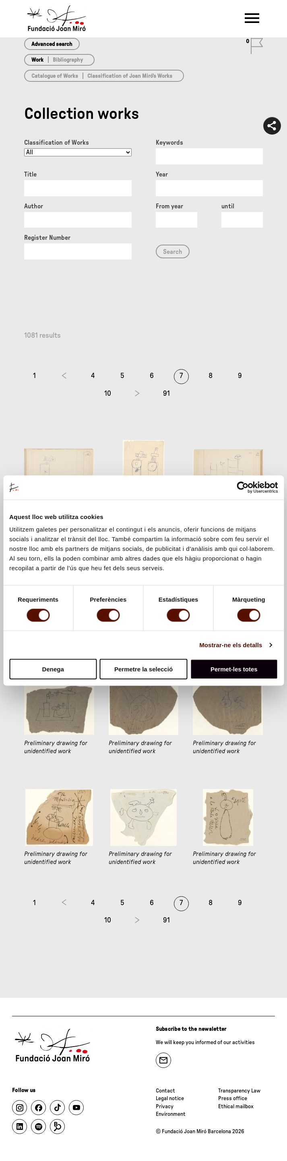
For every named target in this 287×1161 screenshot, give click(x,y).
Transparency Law (239, 1091)
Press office (232, 1098)
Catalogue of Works (54, 76)
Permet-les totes (234, 669)
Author (33, 206)
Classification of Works (56, 142)
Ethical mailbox (236, 1106)
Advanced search (51, 44)
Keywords (169, 142)
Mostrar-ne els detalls (230, 644)
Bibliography (68, 60)
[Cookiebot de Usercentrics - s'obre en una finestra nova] (242, 487)
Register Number (47, 238)
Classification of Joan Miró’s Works (129, 76)
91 (166, 393)
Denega (53, 669)
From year (169, 206)
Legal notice (170, 1098)
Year (162, 174)
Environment (171, 1114)
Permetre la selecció (143, 669)
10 (107, 393)
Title (30, 174)
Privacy (164, 1106)
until (227, 206)
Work (37, 60)
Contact (165, 1091)
